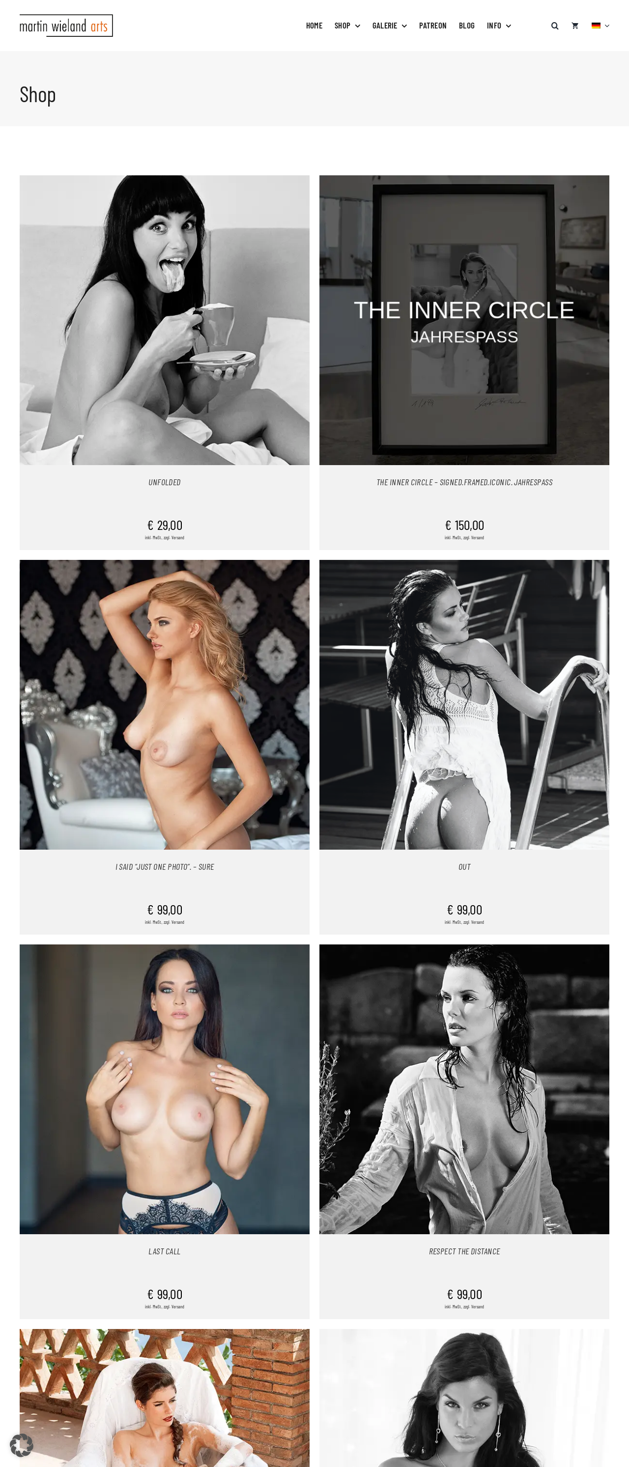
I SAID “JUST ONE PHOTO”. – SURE (164, 866)
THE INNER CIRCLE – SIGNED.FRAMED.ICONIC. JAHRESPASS (464, 481)
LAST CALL (164, 1251)
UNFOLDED (164, 481)
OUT (464, 866)
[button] (555, 20)
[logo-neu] (66, 18)
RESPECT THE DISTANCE (464, 1251)
